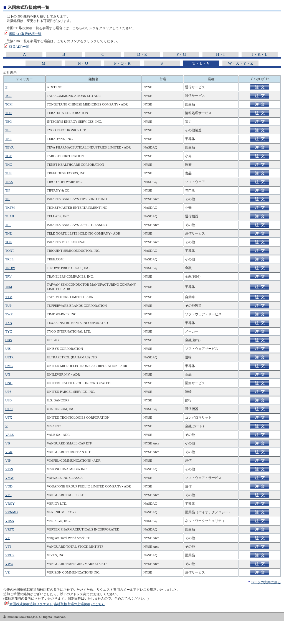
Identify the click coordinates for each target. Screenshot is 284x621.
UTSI (9, 409)
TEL (8, 130)
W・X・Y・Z (240, 63)
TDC (8, 113)
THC (8, 165)
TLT (8, 225)
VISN (9, 469)
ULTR (9, 357)
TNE (8, 233)
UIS (8, 349)
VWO (9, 564)
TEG (8, 122)
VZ (7, 572)
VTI (8, 547)
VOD (8, 486)
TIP (7, 199)
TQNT (9, 251)
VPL (8, 495)
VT (7, 538)
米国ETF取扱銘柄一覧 (25, 34)
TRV (8, 276)
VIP (8, 460)
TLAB (9, 216)
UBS (8, 340)
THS (8, 173)
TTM (8, 297)
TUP (8, 306)
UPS (8, 392)
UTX (8, 417)
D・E (142, 54)
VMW (9, 478)
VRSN (9, 521)
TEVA (9, 147)
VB (7, 443)
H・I (220, 54)
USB (8, 400)
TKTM (10, 208)
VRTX (9, 529)
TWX (9, 314)
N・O (83, 63)
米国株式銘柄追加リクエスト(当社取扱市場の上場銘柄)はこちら (57, 604)
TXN (8, 323)
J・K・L (259, 54)
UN (7, 374)
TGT (8, 156)
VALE (9, 435)
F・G (181, 54)
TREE (9, 259)
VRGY (10, 504)
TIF (7, 190)
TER (8, 139)
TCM (8, 104)
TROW (10, 268)
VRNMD (11, 512)
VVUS (9, 555)
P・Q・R (122, 63)
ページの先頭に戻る (266, 582)
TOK (8, 242)
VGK (8, 452)
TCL (8, 96)
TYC (8, 331)
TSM (8, 287)
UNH (8, 383)
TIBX (9, 182)
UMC (9, 366)
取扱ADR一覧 (19, 47)
